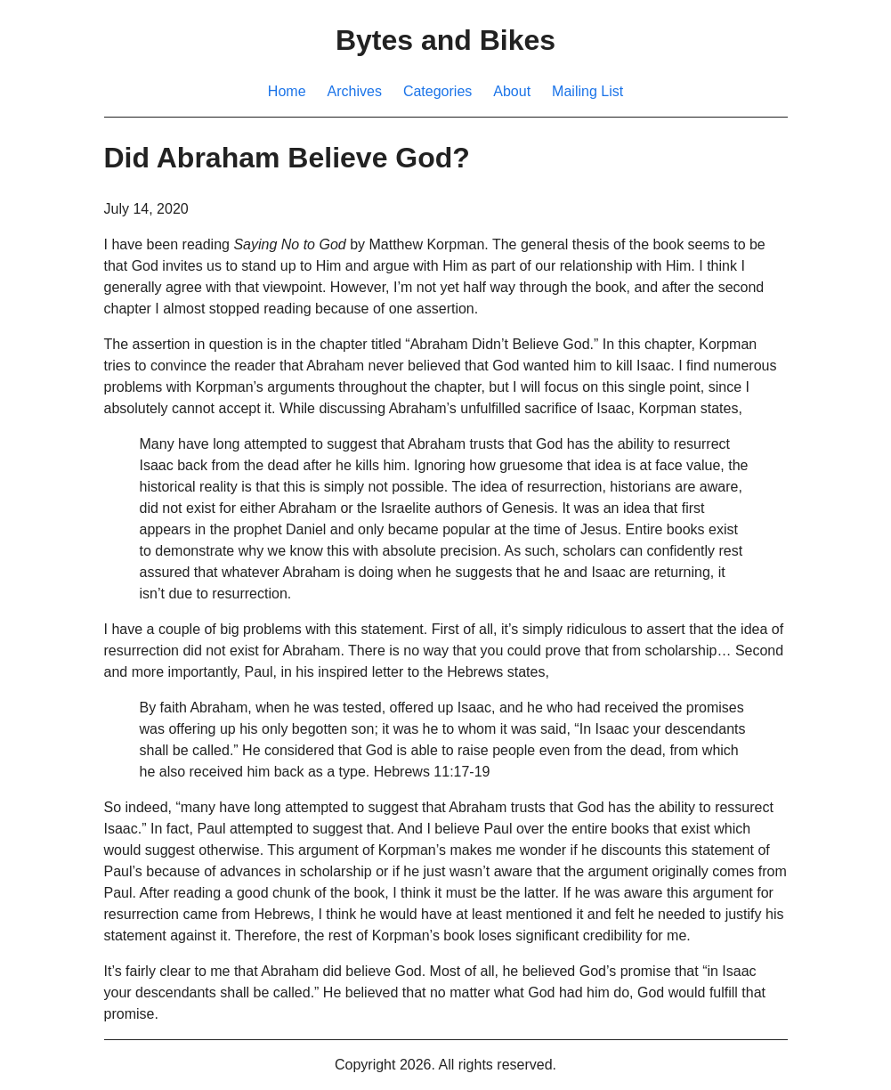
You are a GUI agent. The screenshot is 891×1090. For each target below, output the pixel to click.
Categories (437, 91)
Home (287, 91)
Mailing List (587, 91)
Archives (355, 91)
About (512, 91)
